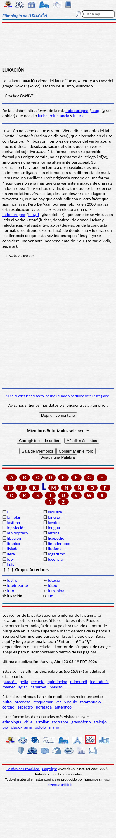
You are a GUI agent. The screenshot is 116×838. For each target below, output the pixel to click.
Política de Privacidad (23, 769)
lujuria (78, 115)
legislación (16, 527)
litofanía (55, 548)
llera (11, 554)
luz (50, 596)
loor (10, 559)
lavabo (54, 522)
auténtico (63, 707)
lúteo (52, 585)
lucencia (55, 559)
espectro (25, 707)
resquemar (43, 701)
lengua (54, 527)
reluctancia (59, 115)
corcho (8, 707)
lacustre (55, 512)
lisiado (12, 548)
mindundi (78, 681)
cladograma (21, 727)
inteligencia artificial (58, 784)
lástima (13, 522)
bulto (7, 701)
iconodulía (99, 681)
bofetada (44, 707)
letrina (54, 533)
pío (5, 727)
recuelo (38, 681)
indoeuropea (76, 110)
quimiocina (57, 681)
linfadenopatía (61, 543)
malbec (8, 687)
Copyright (49, 769)
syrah (22, 687)
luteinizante (17, 585)
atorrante (59, 722)
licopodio (56, 538)
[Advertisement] (58, 45)
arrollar (42, 722)
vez (58, 701)
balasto (56, 687)
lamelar (13, 517)
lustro (12, 580)
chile (28, 722)
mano (54, 727)
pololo (40, 727)
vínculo (70, 701)
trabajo (100, 722)
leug (95, 110)
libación (14, 538)
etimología (11, 722)
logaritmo (56, 554)
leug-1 (33, 214)
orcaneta (22, 701)
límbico (13, 543)
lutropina (56, 590)
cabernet (38, 687)
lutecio (54, 580)
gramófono (81, 722)
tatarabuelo (90, 701)
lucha (43, 115)
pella (24, 681)
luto (10, 590)
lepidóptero (17, 533)
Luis (10, 564)
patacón (9, 681)
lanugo (54, 517)
